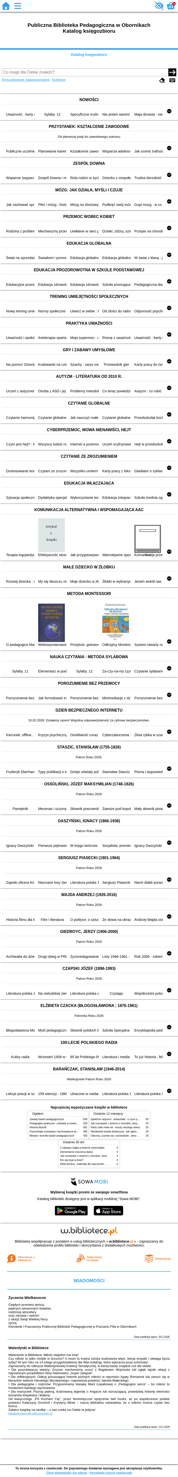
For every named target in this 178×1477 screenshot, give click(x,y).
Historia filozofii (38, 1127)
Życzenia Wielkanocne (27, 1298)
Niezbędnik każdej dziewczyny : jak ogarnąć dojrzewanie (122, 1131)
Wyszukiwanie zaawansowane (26, 80)
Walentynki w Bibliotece (28, 1348)
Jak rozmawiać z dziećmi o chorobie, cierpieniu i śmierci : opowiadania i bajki (133, 1123)
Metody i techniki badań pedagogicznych (52, 1135)
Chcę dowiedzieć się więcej (66, 1473)
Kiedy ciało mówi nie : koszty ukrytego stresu (115, 1127)
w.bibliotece (121, 1241)
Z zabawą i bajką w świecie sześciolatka (82, 1147)
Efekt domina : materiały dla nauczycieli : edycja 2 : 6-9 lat (92, 1164)
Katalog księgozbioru (89, 55)
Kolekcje (58, 80)
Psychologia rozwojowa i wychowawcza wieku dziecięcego (62, 1131)
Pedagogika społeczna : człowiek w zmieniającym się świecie (63, 1123)
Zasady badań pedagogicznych (47, 1119)
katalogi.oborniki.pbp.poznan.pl (30, 1413)
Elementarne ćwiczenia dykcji (76, 1152)
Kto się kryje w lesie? (71, 1160)
